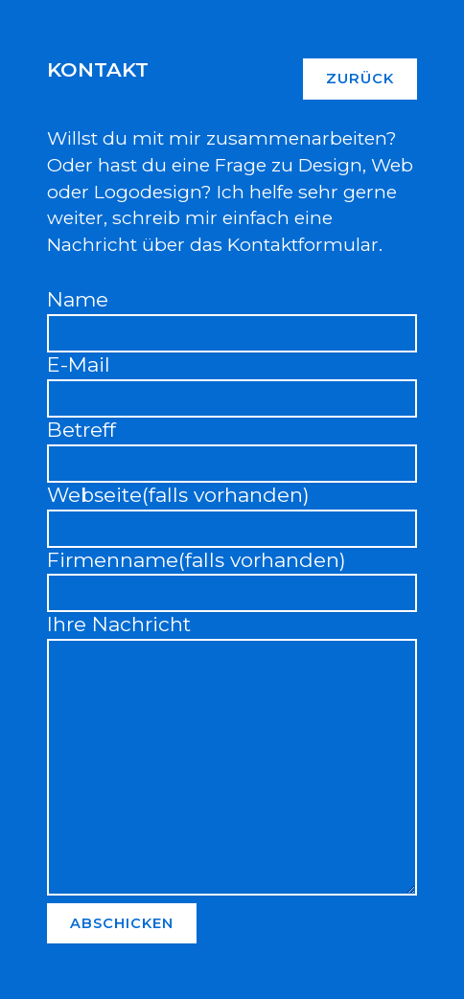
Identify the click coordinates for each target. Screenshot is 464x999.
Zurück (360, 78)
